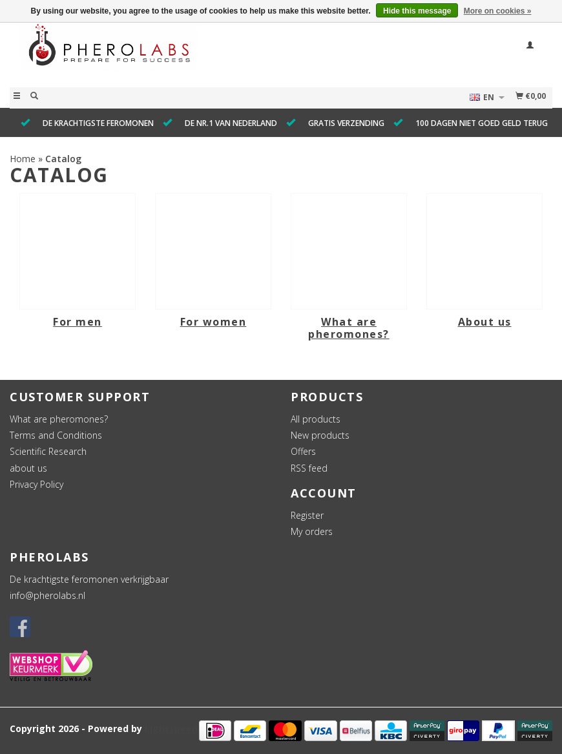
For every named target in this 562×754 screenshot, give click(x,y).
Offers (303, 451)
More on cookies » (498, 11)
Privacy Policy (36, 484)
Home (23, 158)
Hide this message (417, 11)
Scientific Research (48, 451)
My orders (312, 531)
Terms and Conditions (56, 435)
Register (307, 515)
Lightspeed (171, 728)
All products (315, 419)
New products (320, 435)
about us (28, 468)
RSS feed (309, 468)
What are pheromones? (59, 419)
